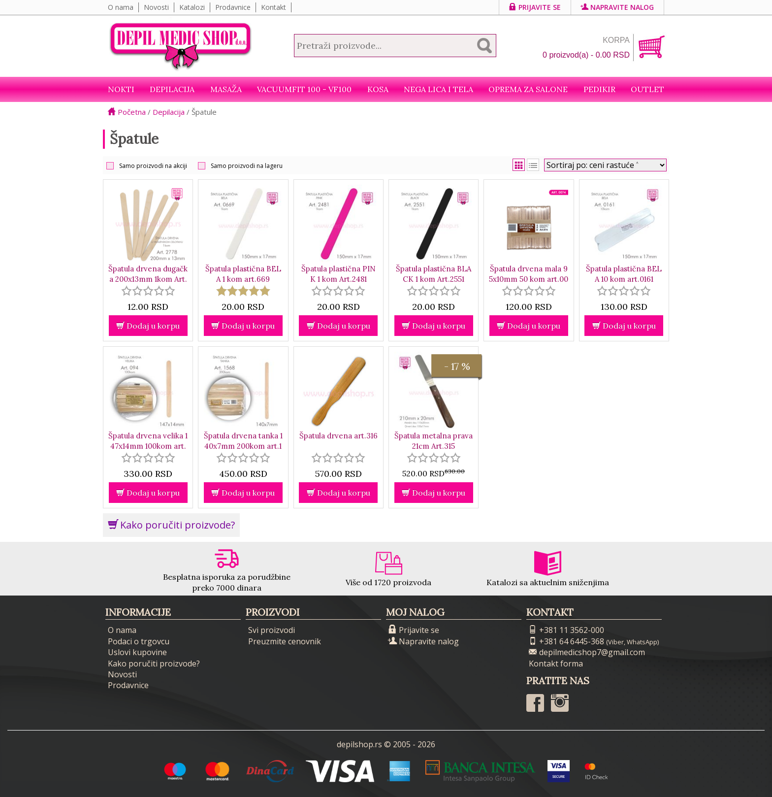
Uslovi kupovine (137, 652)
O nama (120, 7)
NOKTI (121, 89)
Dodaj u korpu (148, 326)
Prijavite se (535, 7)
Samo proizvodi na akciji (153, 166)
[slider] (148, 290)
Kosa (377, 89)
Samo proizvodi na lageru (247, 166)
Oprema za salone (528, 89)
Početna (127, 112)
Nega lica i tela (438, 89)
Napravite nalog (617, 7)
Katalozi (192, 7)
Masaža (226, 89)
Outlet (647, 89)
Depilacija (172, 89)
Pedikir (599, 89)
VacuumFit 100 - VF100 (304, 89)
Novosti (156, 7)
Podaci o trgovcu (138, 641)
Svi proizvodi (271, 630)
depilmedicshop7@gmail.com (587, 652)
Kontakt (273, 7)
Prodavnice (233, 7)
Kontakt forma (556, 663)
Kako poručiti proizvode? (171, 524)
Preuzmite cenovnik (284, 641)
